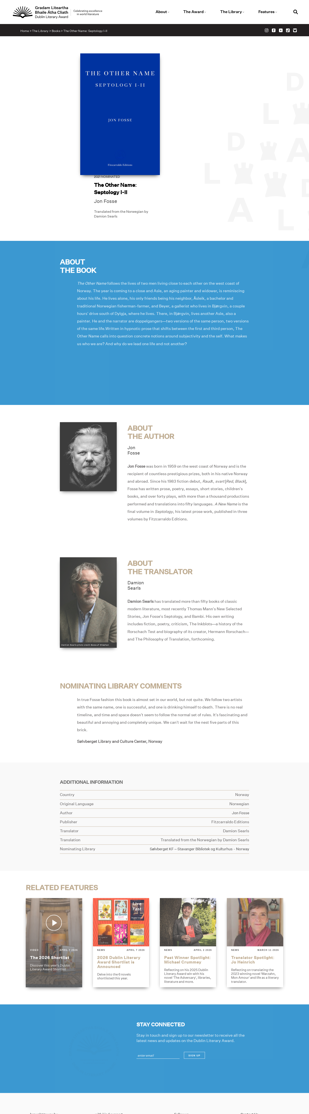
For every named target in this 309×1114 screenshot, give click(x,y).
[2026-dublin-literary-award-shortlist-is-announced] (121, 907)
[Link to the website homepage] (59, 12)
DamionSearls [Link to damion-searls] (135, 549)
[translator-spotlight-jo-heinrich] (255, 907)
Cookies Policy (252, 1077)
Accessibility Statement (260, 1083)
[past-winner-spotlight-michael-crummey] (188, 907)
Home (25, 31)
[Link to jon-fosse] (88, 421)
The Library (230, 11)
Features (265, 11)
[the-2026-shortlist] (54, 907)
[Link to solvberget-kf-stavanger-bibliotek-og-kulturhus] (195, 813)
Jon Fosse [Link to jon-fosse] (180, 115)
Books (56, 31)
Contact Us (249, 1063)
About (161, 11)
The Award (193, 11)
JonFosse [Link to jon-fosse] (133, 414)
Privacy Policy (252, 1070)
